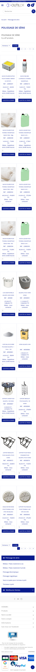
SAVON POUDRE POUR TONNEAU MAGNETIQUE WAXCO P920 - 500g (8, 133)
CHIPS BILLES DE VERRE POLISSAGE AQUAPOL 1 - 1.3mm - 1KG (8, 347)
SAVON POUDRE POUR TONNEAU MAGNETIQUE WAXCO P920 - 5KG (8, 241)
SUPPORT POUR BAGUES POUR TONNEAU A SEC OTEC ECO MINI (25, 509)
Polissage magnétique (10, 576)
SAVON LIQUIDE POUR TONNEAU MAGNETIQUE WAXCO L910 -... (25, 133)
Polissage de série (12, 558)
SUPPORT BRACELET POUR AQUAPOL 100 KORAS (25, 401)
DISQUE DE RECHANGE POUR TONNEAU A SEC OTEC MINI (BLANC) (8, 509)
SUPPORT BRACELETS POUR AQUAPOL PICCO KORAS (8, 455)
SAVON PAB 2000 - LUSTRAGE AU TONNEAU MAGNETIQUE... (25, 78)
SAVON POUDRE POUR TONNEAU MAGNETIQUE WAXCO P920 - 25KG (8, 187)
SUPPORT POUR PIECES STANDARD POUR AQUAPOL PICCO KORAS (25, 455)
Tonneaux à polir (8, 584)
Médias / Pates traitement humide (14, 568)
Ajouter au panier (8, 100)
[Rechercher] (19, 11)
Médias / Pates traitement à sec (13, 564)
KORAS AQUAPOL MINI (25, 344)
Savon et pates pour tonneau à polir (14, 580)
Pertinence (6, 46)
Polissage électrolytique (10, 572)
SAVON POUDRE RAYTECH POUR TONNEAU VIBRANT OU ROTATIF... (8, 78)
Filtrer (15, 46)
